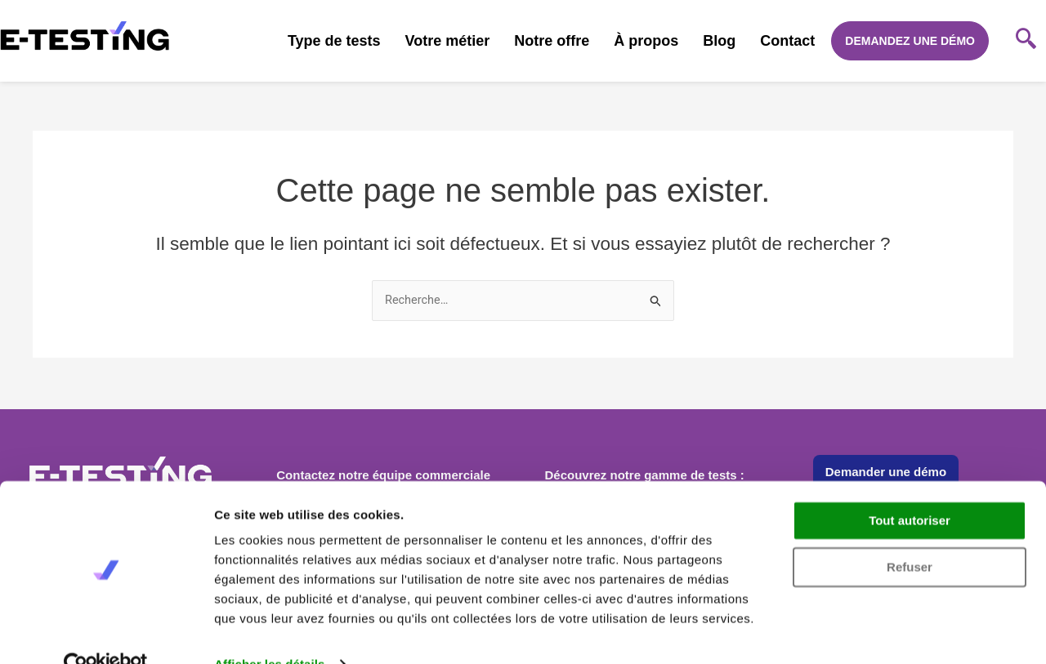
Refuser (909, 534)
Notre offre (551, 41)
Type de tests (334, 41)
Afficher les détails (269, 632)
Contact (787, 41)
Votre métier (447, 41)
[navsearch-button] (1025, 41)
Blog (719, 41)
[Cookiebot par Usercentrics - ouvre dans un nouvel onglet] (105, 632)
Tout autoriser (909, 489)
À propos (646, 41)
